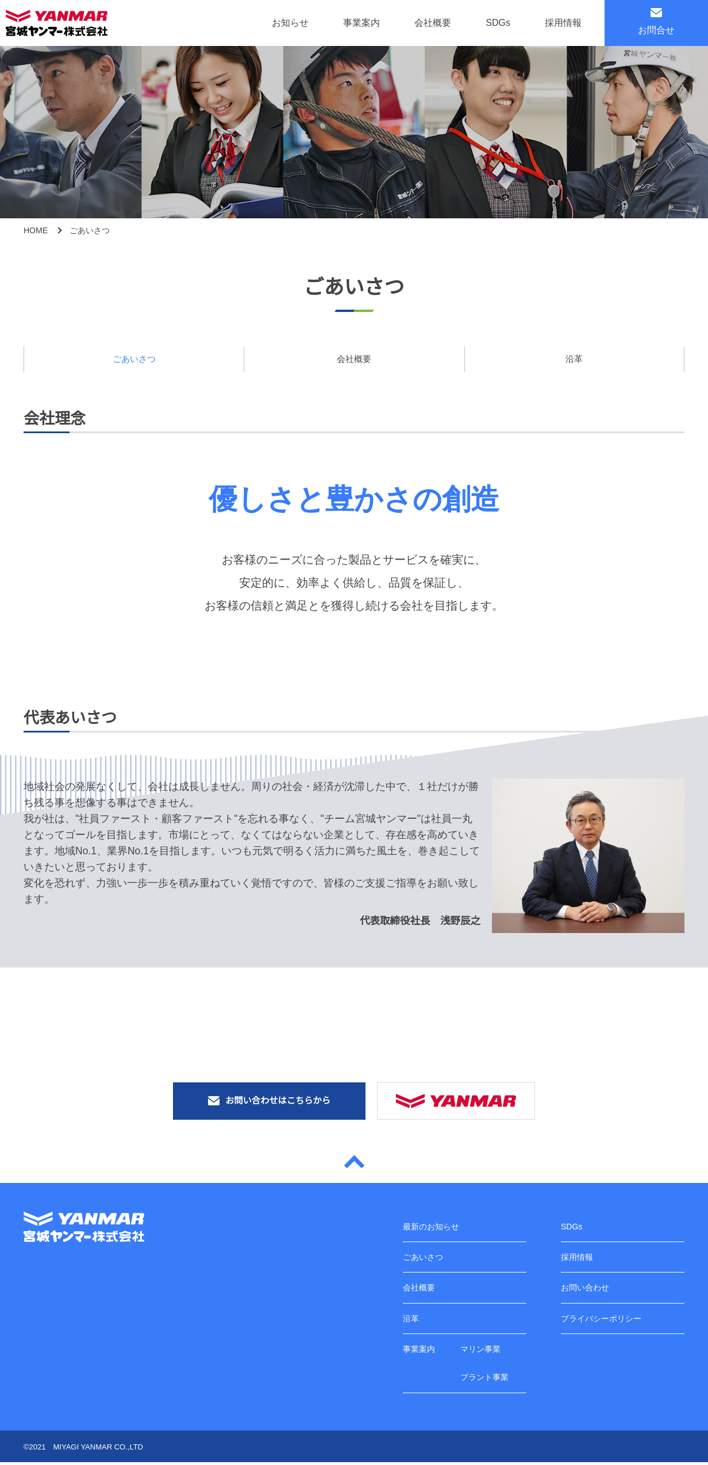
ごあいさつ (134, 359)
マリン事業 (480, 1349)
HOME (36, 230)
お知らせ (290, 23)
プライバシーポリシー (601, 1319)
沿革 (574, 359)
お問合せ (656, 21)
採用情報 (563, 23)
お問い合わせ (585, 1288)
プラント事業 (484, 1380)
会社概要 (432, 23)
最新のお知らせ (431, 1227)
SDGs (498, 23)
